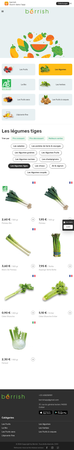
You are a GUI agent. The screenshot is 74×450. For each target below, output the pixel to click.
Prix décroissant (37, 138)
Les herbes (44, 428)
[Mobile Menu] (2, 11)
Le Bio (5, 428)
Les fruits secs (8, 432)
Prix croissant (18, 138)
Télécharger (63, 4)
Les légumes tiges (19, 166)
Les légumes (44, 424)
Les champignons (50, 159)
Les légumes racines (25, 159)
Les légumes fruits (50, 153)
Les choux (40, 166)
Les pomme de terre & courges (46, 146)
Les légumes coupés (37, 172)
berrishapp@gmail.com (49, 400)
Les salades (18, 146)
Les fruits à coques (48, 432)
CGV (56, 444)
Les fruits (6, 424)
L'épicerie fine (8, 435)
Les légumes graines (24, 153)
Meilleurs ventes (56, 138)
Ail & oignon (57, 166)
